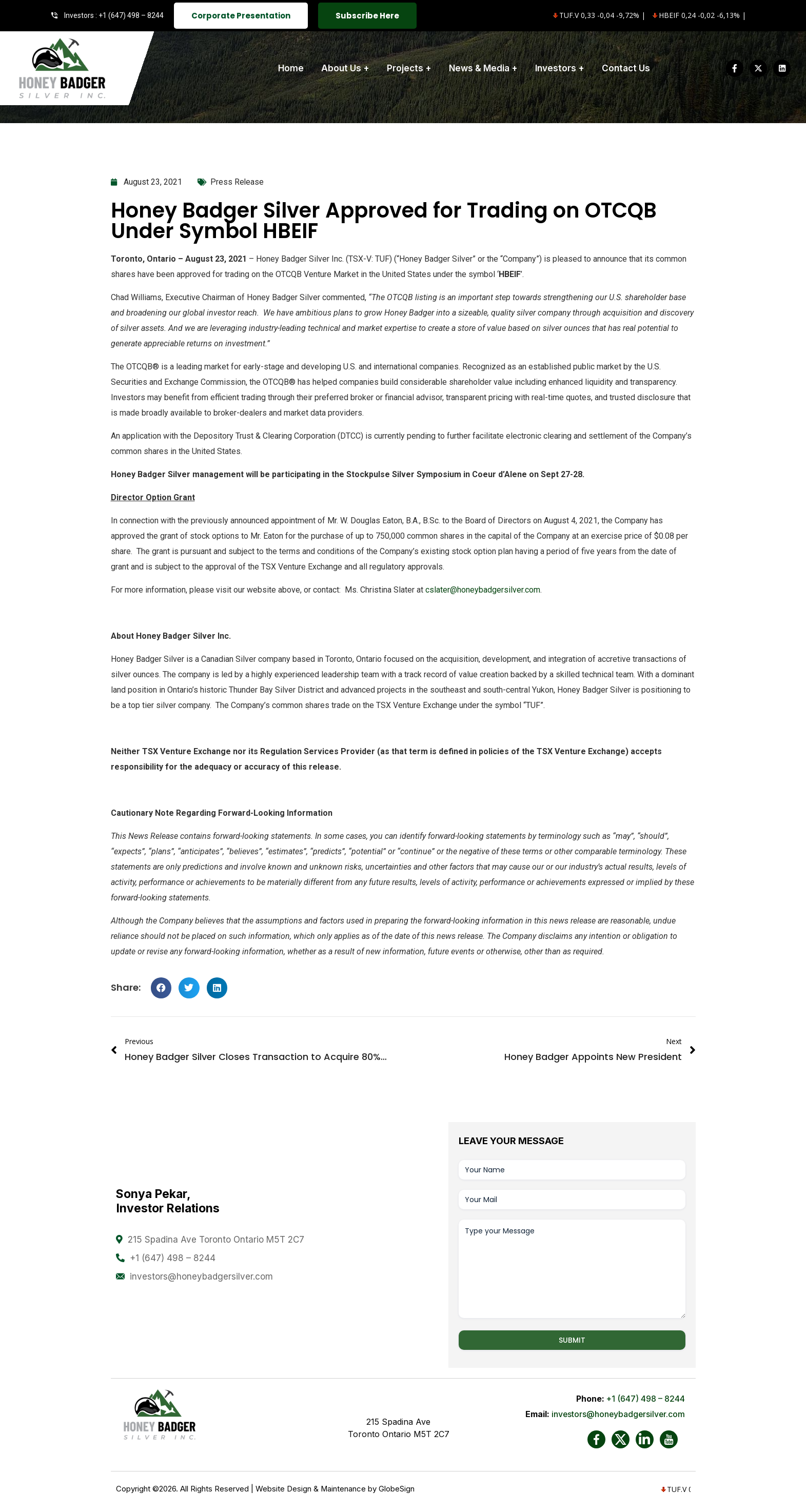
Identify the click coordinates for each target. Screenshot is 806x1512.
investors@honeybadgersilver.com (201, 1276)
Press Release (237, 182)
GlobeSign (397, 1489)
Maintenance (343, 1489)
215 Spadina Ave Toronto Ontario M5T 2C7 (216, 1239)
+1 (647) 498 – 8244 (172, 1258)
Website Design (283, 1489)
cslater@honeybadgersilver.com (482, 590)
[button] (161, 987)
